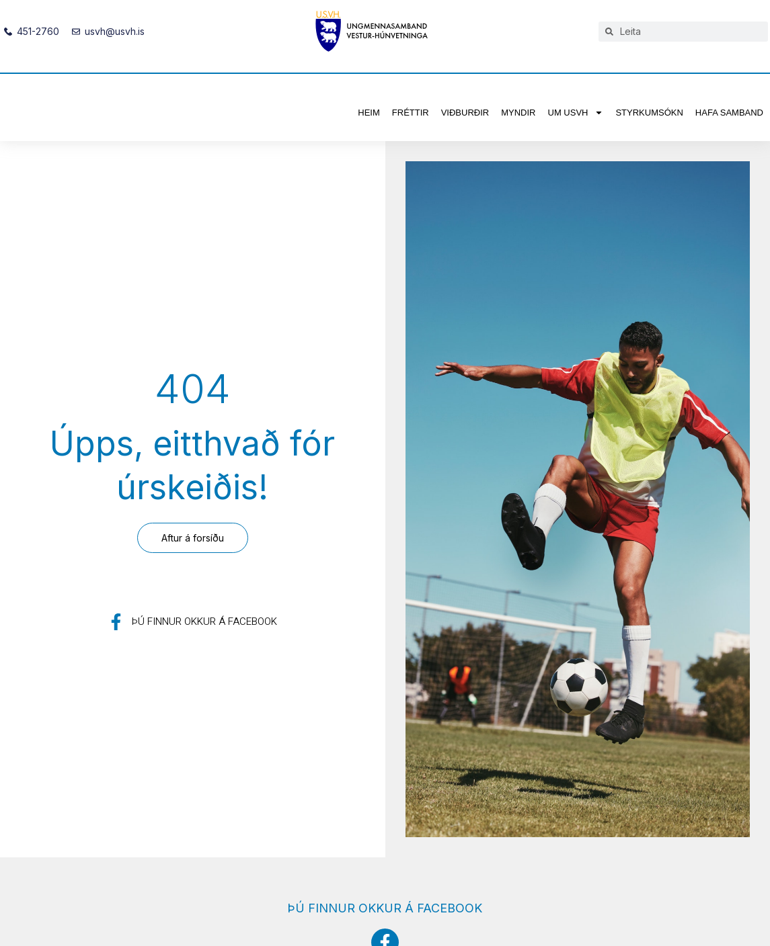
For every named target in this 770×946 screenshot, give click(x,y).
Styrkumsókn (649, 113)
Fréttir (410, 113)
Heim (369, 113)
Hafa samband (729, 113)
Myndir (518, 113)
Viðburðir (465, 113)
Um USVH (576, 112)
